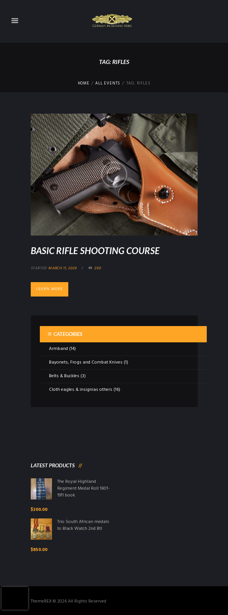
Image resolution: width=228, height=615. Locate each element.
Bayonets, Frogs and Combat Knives (86, 362)
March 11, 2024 (62, 268)
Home (84, 84)
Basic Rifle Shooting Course (95, 250)
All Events (107, 84)
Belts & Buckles (64, 376)
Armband (58, 349)
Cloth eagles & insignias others (80, 389)
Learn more (49, 289)
